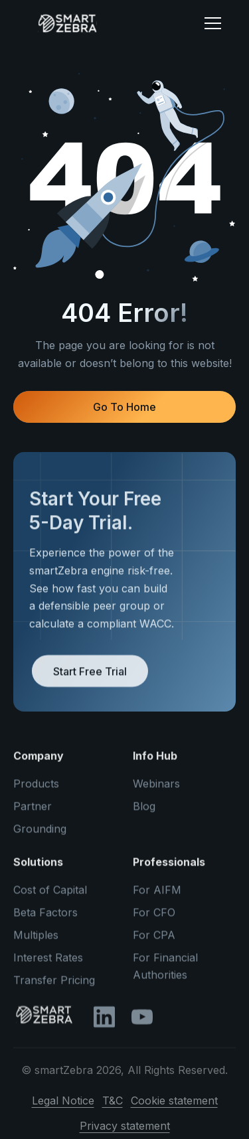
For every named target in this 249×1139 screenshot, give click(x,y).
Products (36, 789)
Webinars (156, 789)
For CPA (154, 940)
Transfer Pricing (54, 985)
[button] (213, 23)
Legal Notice (63, 1106)
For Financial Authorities (165, 971)
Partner (32, 811)
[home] (105, 23)
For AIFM (157, 895)
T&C (112, 1106)
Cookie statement (174, 1106)
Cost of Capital (50, 895)
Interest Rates (48, 963)
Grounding (39, 834)
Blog (144, 811)
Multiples (35, 940)
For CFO (154, 918)
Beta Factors (45, 918)
